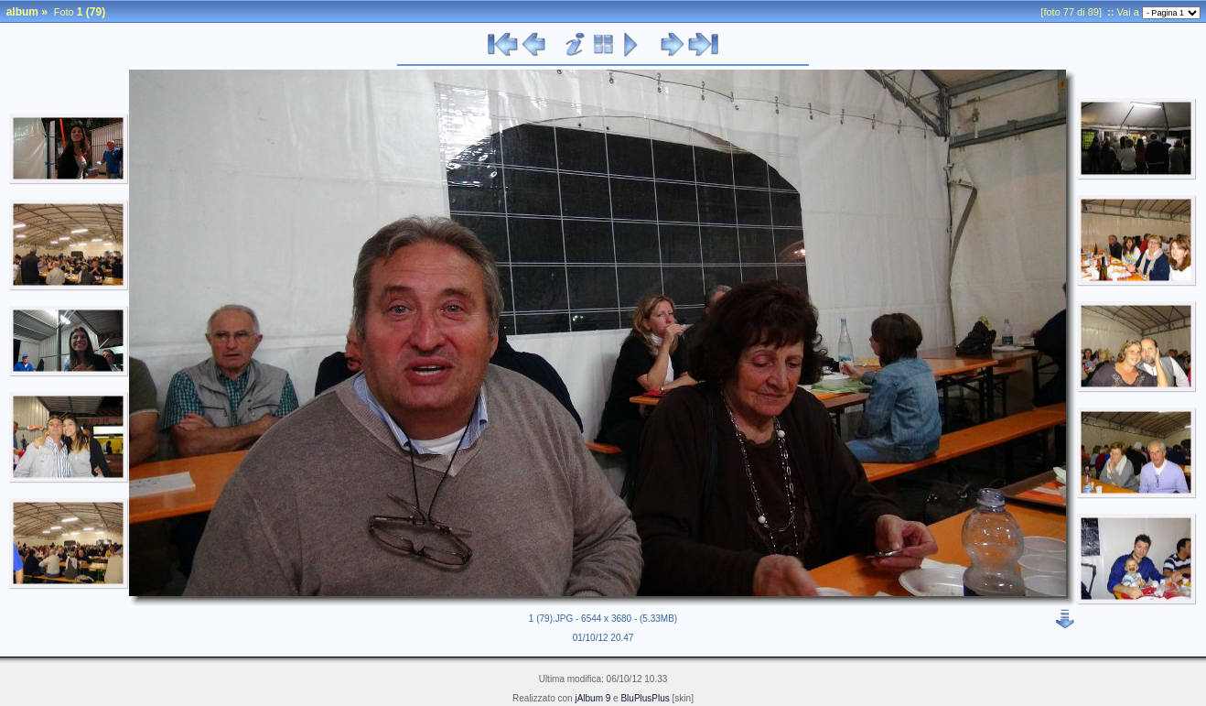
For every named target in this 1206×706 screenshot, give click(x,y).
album (22, 11)
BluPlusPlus (644, 698)
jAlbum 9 (592, 698)
